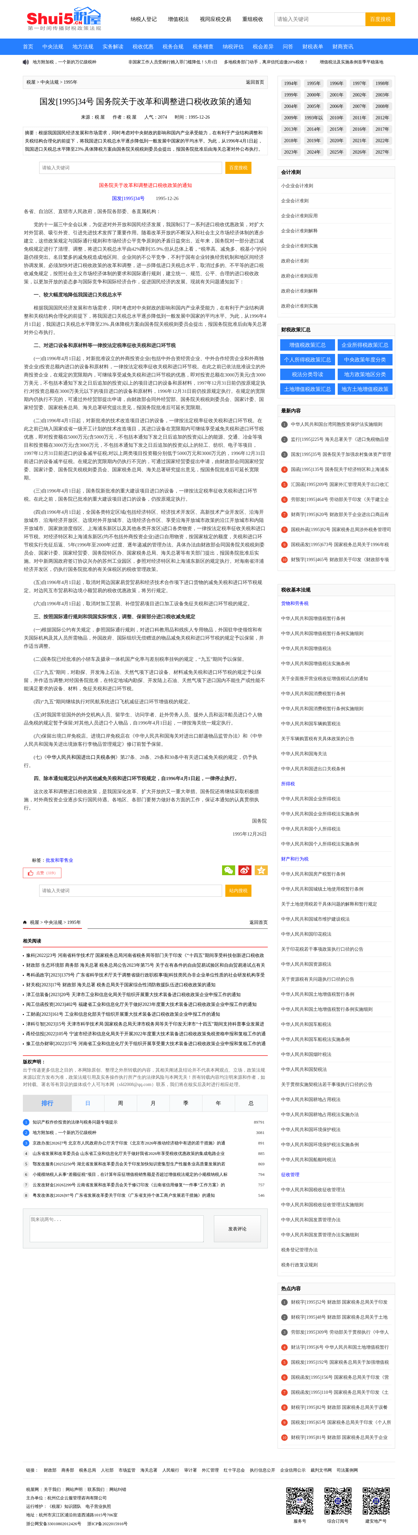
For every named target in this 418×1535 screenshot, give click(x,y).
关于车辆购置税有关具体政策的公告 (317, 738)
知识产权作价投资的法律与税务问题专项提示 (75, 1122)
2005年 (314, 106)
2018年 (291, 140)
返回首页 (255, 82)
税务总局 (87, 1470)
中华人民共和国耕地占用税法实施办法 (320, 1114)
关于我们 (52, 1489)
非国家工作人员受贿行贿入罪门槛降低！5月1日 (172, 61)
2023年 (291, 152)
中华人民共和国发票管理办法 (311, 1219)
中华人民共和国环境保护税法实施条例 (320, 1144)
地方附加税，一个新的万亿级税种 (64, 61)
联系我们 (96, 1489)
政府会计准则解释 (299, 291)
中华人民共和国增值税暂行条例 (313, 618)
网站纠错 (117, 1489)
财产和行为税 (295, 859)
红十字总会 (234, 1470)
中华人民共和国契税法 (304, 1069)
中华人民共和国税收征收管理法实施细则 (322, 1204)
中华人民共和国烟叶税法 (306, 1054)
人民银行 (170, 1470)
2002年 (359, 94)
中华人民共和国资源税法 (306, 964)
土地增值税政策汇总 (307, 389)
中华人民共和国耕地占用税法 (311, 1099)
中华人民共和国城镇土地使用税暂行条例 (322, 889)
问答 (288, 46)
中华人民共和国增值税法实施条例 (315, 663)
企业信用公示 (293, 1470)
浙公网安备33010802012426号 (53, 1523)
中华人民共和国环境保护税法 (311, 1129)
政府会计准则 (295, 261)
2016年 (359, 129)
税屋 (31, 82)
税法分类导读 (307, 374)
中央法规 (52, 46)
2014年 (314, 129)
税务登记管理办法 (299, 1249)
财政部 (50, 1470)
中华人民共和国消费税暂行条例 (313, 693)
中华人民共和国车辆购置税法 (311, 723)
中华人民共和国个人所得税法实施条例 (320, 844)
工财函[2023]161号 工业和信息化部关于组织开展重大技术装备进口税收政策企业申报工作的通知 (123, 1014)
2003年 (382, 94)
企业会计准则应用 (299, 215)
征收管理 (290, 1174)
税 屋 (100, 117)
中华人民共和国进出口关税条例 (81, 757)
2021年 (359, 140)
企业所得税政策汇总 (365, 345)
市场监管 (127, 1470)
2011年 (359, 117)
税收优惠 (143, 46)
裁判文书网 (321, 1470)
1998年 (382, 83)
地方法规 (82, 46)
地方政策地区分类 (365, 374)
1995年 (70, 82)
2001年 (337, 94)
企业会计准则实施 (299, 245)
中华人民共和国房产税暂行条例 (313, 874)
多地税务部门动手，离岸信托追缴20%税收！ (266, 61)
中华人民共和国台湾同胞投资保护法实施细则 (336, 424)
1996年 (337, 83)
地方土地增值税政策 (365, 389)
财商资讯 (342, 46)
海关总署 (148, 1470)
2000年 (314, 94)
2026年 (359, 152)
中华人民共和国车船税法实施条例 (315, 1039)
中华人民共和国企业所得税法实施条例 (320, 813)
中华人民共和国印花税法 (306, 934)
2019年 (314, 140)
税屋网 (32, 1489)
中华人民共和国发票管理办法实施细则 (320, 1234)
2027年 (382, 152)
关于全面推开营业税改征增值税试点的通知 (324, 678)
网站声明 (74, 1489)
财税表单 (312, 46)
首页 (28, 46)
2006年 (337, 106)
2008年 (382, 106)
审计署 (190, 1470)
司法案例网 (347, 1470)
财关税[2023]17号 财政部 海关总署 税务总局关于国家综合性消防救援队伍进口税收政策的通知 (121, 984)
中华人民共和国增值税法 (306, 648)
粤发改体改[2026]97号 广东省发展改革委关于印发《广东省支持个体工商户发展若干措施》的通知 (124, 1195)
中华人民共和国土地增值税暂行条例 (317, 994)
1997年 (359, 83)
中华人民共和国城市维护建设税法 (315, 919)
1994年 (291, 83)
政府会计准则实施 (299, 306)
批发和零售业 (59, 860)
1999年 (291, 94)
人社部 (107, 1470)
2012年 (382, 117)
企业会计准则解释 (299, 230)
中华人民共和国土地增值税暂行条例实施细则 (327, 1009)
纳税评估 (233, 46)
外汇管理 (210, 1470)
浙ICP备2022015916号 (107, 1523)
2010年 (337, 117)
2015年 (337, 129)
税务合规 (173, 46)
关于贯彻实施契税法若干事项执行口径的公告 (327, 1084)
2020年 (337, 140)
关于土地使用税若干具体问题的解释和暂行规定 (329, 904)
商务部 (67, 1470)
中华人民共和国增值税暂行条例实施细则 (322, 633)
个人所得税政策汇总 (307, 359)
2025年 (337, 152)
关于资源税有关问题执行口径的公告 (317, 979)
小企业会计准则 (297, 185)
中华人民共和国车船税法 (306, 1024)
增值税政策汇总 (307, 345)
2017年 (382, 129)
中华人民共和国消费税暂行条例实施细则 (322, 708)
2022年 (382, 140)
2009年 (291, 117)
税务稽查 (203, 46)
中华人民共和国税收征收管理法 (313, 1189)
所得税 (288, 783)
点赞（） (47, 873)
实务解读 (113, 46)
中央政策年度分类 (365, 359)
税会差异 (263, 46)
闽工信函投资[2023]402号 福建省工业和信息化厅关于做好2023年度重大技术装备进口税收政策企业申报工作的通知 (141, 1004)
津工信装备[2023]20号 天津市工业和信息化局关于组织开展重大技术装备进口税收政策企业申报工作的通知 (133, 994)
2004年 (291, 106)
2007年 (359, 106)
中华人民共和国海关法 (304, 753)
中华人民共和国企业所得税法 (311, 798)
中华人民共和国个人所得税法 (311, 828)
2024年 (314, 152)
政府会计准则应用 (299, 276)
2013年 (291, 129)
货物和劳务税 (295, 603)
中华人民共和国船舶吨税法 (308, 1159)
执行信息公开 (262, 1470)
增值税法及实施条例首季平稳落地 (351, 61)
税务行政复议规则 (299, 1264)
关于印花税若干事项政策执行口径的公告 (322, 949)
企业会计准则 (295, 200)
